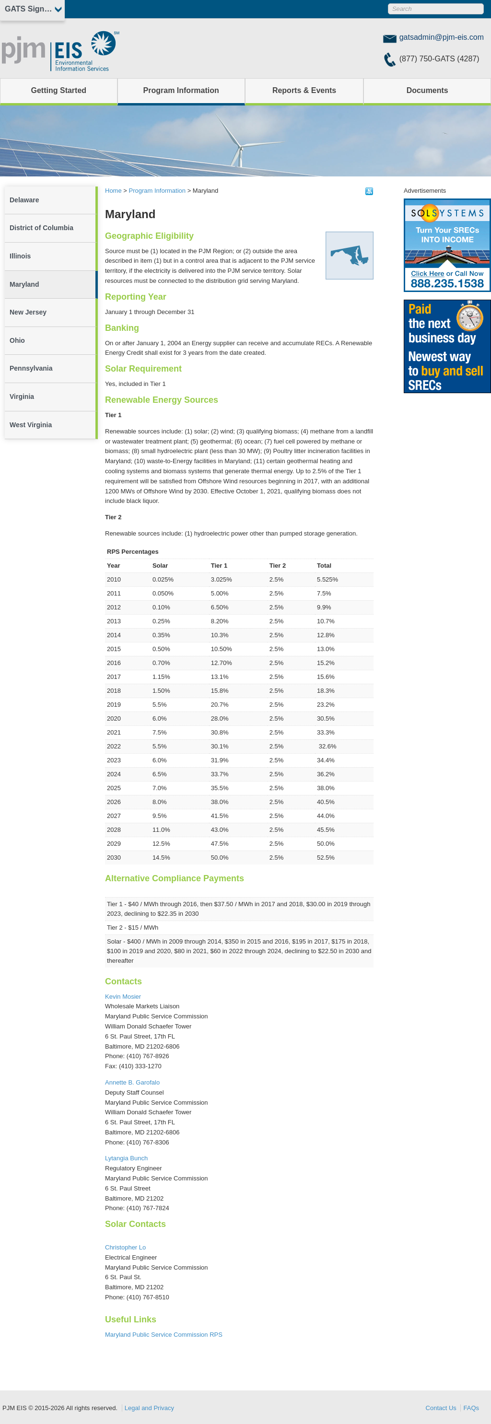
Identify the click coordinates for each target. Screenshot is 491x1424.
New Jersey (28, 312)
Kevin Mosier (123, 996)
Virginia (22, 396)
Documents (427, 90)
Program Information (181, 90)
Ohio (17, 340)
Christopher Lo (125, 1247)
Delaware (24, 200)
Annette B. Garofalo (132, 1082)
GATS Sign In (29, 9)
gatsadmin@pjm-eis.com (441, 37)
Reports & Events (304, 90)
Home (113, 190)
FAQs (471, 1408)
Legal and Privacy (149, 1408)
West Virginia (31, 425)
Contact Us (441, 1408)
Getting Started (59, 90)
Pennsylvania (31, 368)
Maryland (24, 284)
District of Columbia (41, 228)
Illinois (20, 256)
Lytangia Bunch (126, 1158)
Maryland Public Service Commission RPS (163, 1334)
